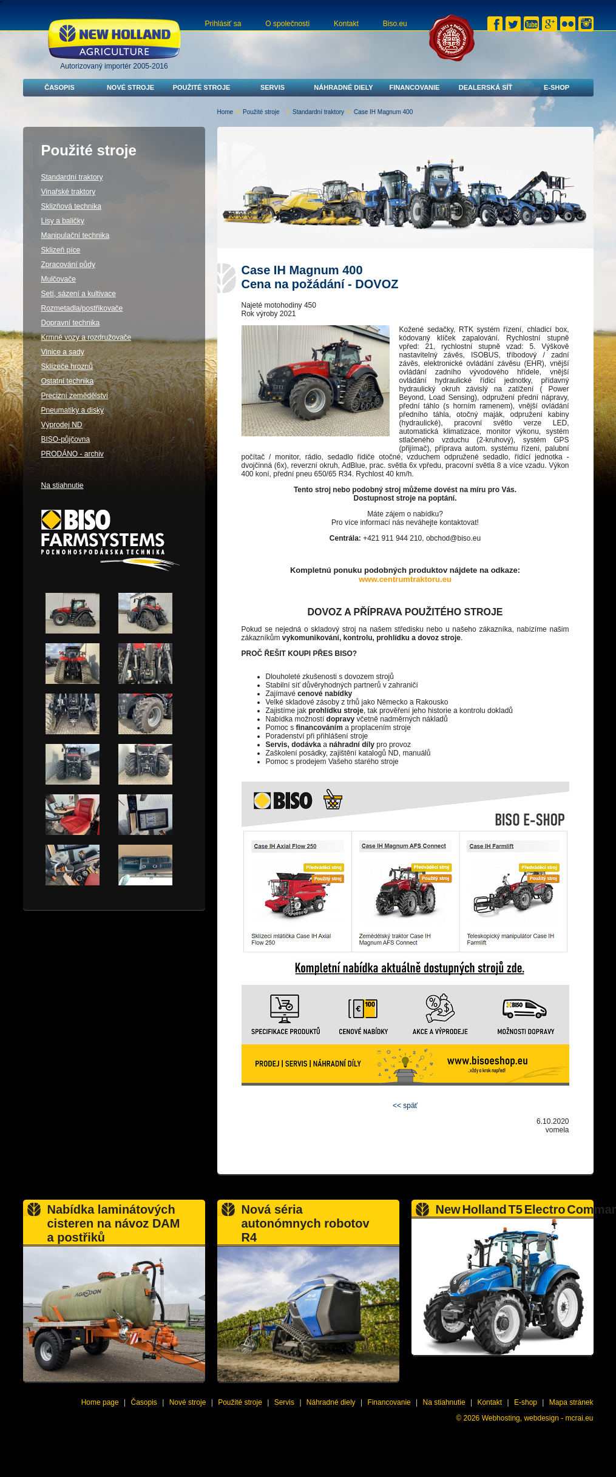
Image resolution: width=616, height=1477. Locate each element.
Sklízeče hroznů (67, 366)
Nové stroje (130, 87)
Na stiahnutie (62, 485)
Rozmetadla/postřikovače (82, 308)
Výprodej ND (62, 425)
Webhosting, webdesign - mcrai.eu (538, 1418)
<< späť (405, 1105)
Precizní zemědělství (75, 395)
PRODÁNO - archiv (72, 454)
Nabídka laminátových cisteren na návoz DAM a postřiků (113, 1223)
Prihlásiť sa (223, 23)
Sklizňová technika (71, 206)
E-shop (556, 87)
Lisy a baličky (62, 221)
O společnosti (287, 23)
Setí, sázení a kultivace (78, 293)
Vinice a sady (62, 352)
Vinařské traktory (68, 192)
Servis (272, 87)
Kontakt (346, 23)
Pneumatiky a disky (72, 410)
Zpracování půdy (68, 264)
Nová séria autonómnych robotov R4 (306, 1223)
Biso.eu (395, 23)
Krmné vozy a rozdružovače (86, 337)
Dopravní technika (70, 323)
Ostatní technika (67, 381)
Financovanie (415, 87)
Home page (100, 1402)
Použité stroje (202, 87)
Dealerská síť (486, 87)
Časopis (59, 87)
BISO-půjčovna (65, 439)
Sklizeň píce (61, 250)
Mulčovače (58, 279)
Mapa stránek (571, 1402)
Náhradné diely (343, 87)
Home (225, 112)
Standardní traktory (318, 112)
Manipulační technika (75, 235)
